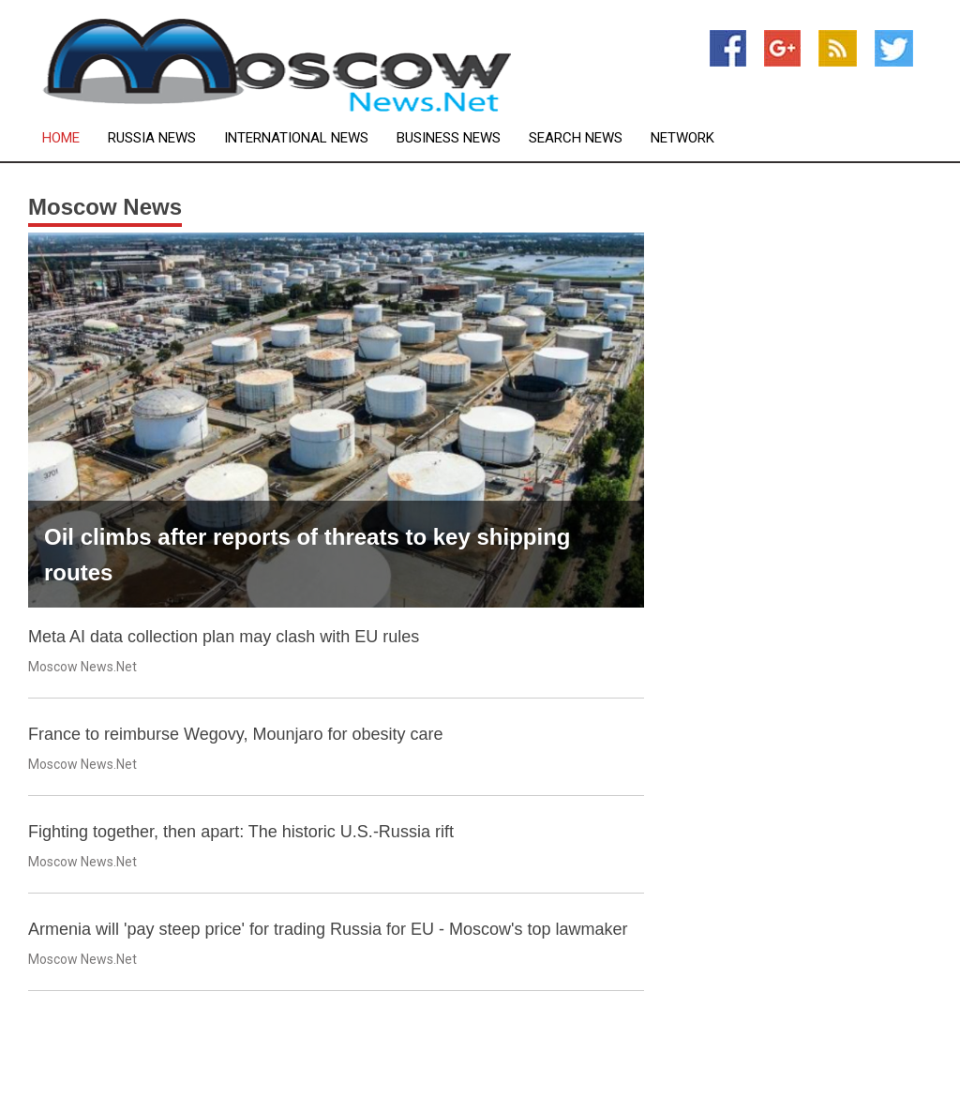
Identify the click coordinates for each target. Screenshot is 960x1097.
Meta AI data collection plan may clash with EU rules (223, 636)
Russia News (152, 138)
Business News (449, 138)
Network (682, 138)
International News (296, 138)
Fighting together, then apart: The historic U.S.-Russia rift (241, 831)
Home (61, 138)
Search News (575, 138)
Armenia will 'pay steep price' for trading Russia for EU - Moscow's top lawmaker (328, 929)
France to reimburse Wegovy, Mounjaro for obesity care (235, 734)
